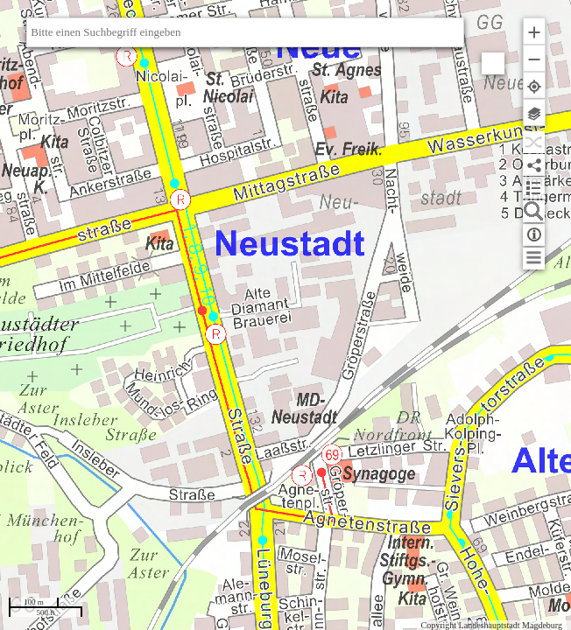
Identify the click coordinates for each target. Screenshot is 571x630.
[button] (534, 31)
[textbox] (245, 32)
